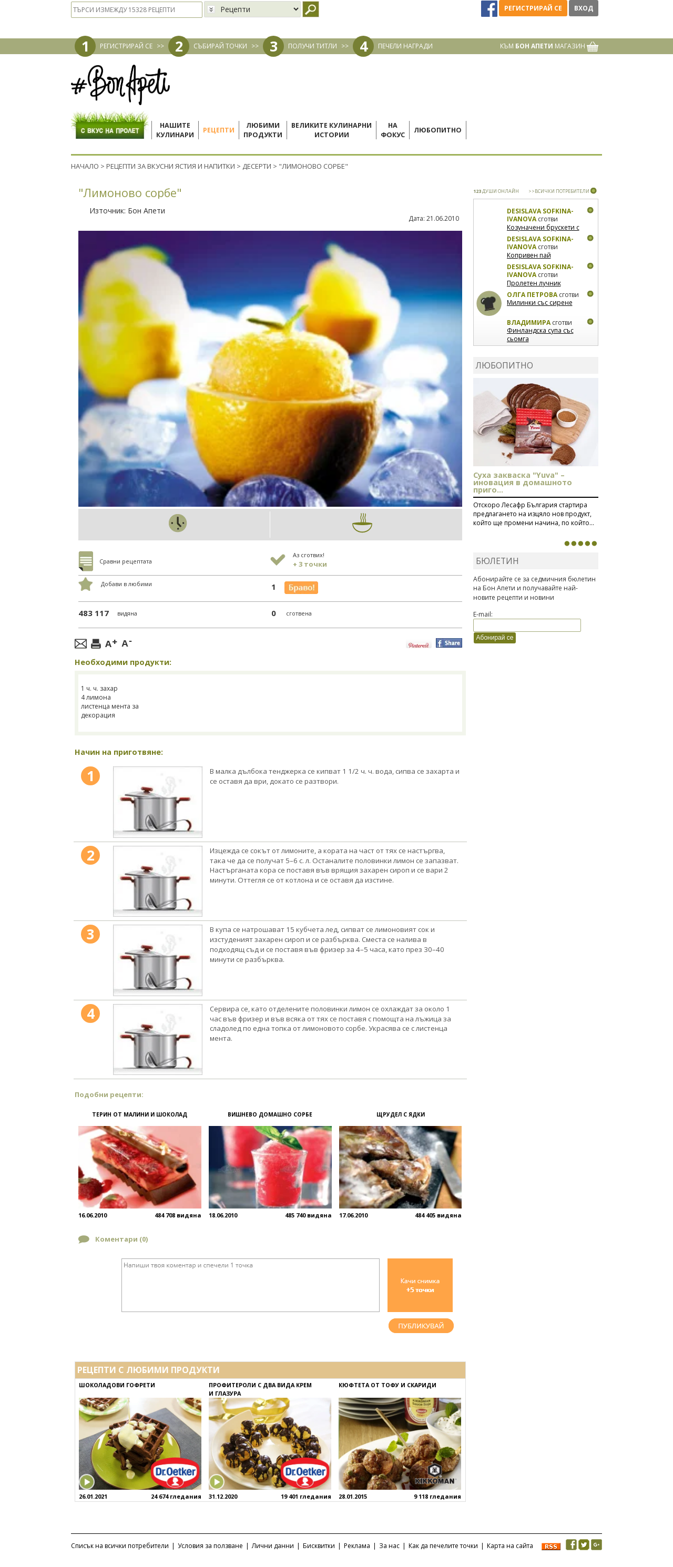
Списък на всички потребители (120, 1545)
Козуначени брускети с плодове (543, 231)
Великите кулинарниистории (331, 130)
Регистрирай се (533, 8)
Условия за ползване (210, 1545)
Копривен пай (529, 255)
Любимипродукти (262, 130)
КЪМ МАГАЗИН (549, 46)
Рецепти (218, 130)
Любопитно (438, 130)
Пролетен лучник (534, 283)
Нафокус (393, 130)
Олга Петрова (532, 294)
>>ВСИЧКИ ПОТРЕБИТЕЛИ (558, 191)
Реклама (357, 1545)
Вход (583, 8)
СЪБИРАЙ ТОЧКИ (220, 46)
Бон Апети (146, 211)
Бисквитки (319, 1545)
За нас (389, 1545)
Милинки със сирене (540, 302)
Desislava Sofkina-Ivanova (540, 215)
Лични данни (273, 1545)
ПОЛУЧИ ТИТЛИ (312, 46)
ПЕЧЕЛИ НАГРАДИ (405, 46)
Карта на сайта (510, 1545)
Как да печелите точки (443, 1545)
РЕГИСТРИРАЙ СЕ (126, 46)
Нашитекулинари (175, 130)
